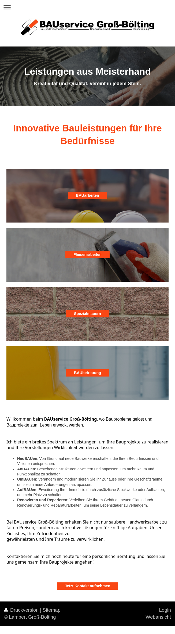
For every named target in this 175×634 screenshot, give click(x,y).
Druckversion (22, 610)
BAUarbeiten (87, 195)
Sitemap (52, 610)
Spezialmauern (87, 313)
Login (165, 610)
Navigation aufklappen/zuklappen (87, 7)
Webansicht (158, 617)
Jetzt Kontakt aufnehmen (87, 586)
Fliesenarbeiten (87, 254)
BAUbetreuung (87, 373)
